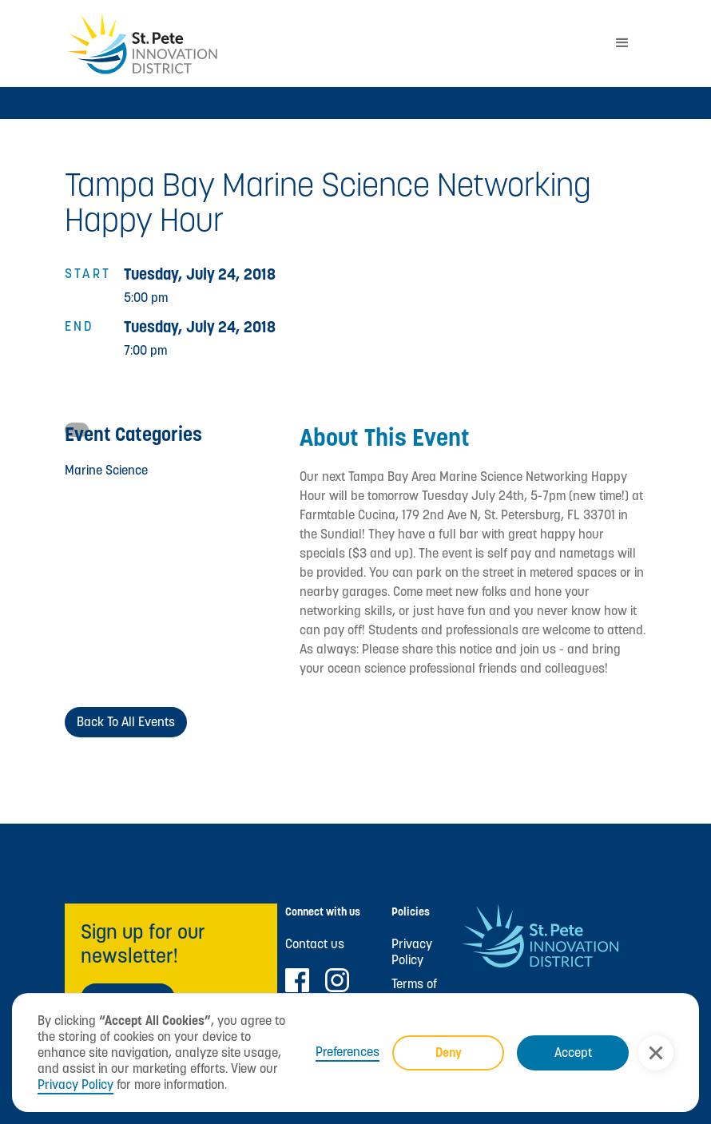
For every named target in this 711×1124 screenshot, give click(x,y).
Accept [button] (573, 1052)
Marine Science (106, 470)
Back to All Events (126, 721)
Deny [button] (448, 1052)
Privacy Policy (75, 1084)
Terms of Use (414, 992)
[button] (655, 1052)
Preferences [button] (347, 1052)
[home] (331, 43)
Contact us (314, 944)
